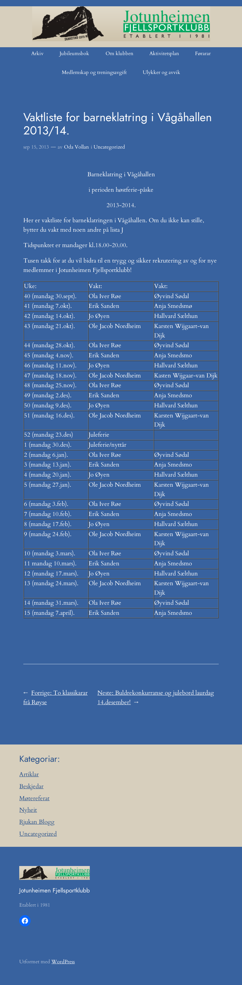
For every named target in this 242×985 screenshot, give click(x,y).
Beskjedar (31, 786)
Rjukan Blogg (37, 822)
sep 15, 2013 (36, 147)
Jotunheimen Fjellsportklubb (54, 890)
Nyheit (28, 810)
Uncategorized (109, 147)
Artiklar (29, 774)
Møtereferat (34, 798)
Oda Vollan (76, 147)
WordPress (63, 961)
